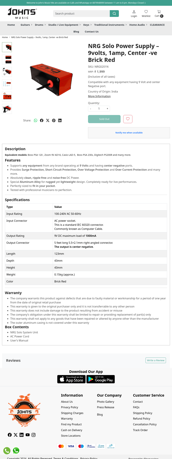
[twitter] (48, 120)
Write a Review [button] (155, 360)
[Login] (134, 13)
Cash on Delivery (71, 430)
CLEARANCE (157, 24)
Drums (40, 24)
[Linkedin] (21, 435)
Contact (138, 402)
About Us (67, 402)
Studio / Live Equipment (64, 24)
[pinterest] (54, 120)
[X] (15, 435)
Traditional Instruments (110, 24)
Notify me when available (128, 132)
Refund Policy (141, 418)
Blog (76, 31)
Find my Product (71, 424)
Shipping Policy (142, 413)
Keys (87, 24)
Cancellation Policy (145, 424)
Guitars (26, 24)
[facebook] (42, 120)
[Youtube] (27, 435)
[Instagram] (33, 435)
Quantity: (94, 103)
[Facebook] (9, 435)
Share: (27, 120)
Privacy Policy (69, 407)
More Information (99, 96)
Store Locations (71, 436)
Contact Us (91, 31)
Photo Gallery (105, 402)
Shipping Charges (72, 413)
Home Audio (138, 24)
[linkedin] (60, 120)
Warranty (67, 418)
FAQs (136, 407)
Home (11, 24)
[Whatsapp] (36, 120)
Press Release (105, 407)
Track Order (140, 430)
